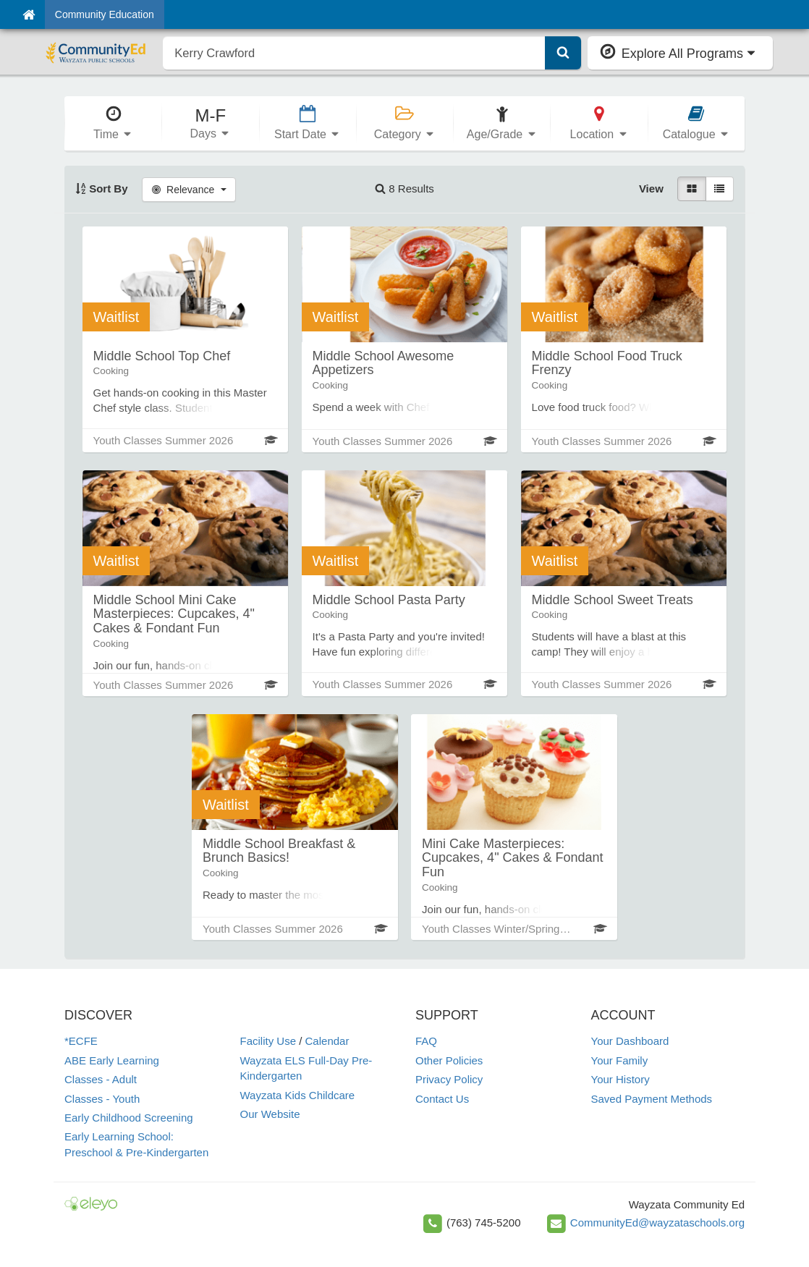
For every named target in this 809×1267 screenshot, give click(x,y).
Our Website (270, 1114)
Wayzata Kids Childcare (297, 1095)
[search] (354, 52)
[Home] (28, 14)
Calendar (327, 1041)
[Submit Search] (563, 52)
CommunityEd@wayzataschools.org (657, 1222)
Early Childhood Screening (128, 1117)
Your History (620, 1079)
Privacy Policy (449, 1079)
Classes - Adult (100, 1079)
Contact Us (442, 1099)
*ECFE (81, 1041)
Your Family (619, 1060)
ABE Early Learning (111, 1060)
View (651, 188)
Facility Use (268, 1041)
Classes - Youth (102, 1099)
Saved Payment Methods (652, 1099)
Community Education (104, 14)
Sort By (101, 188)
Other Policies (449, 1060)
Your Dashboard (630, 1041)
